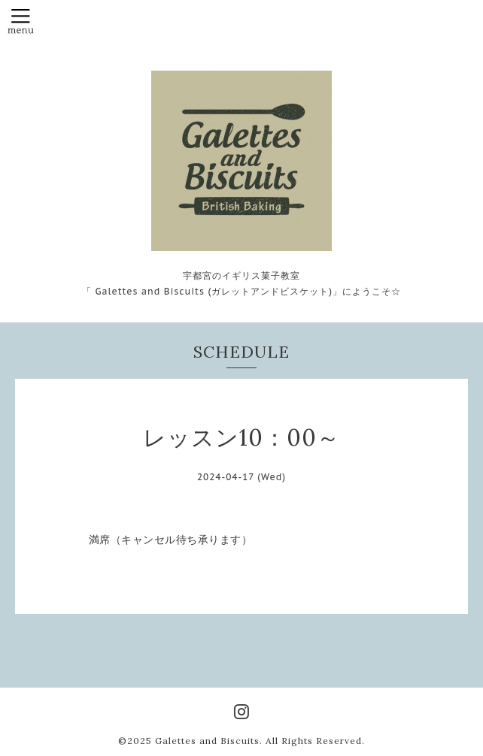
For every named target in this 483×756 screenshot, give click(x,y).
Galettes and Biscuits (207, 740)
